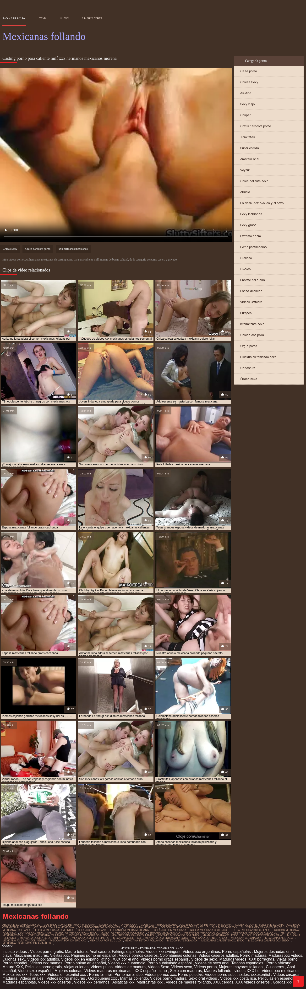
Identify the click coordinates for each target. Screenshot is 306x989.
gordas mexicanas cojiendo (250, 930)
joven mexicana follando (45, 935)
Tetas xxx (38, 975)
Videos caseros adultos (218, 955)
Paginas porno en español (94, 955)
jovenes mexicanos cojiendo (178, 935)
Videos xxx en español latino (86, 959)
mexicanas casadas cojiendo (268, 940)
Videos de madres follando (188, 982)
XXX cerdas (223, 982)
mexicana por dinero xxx (68, 940)
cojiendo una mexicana (140, 927)
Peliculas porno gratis (43, 967)
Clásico (245, 269)
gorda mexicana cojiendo (208, 930)
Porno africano (278, 963)
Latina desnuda (251, 291)
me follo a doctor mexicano (262, 935)
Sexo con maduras (186, 971)
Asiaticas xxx (123, 982)
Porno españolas (237, 952)
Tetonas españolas (247, 963)
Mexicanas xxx (14, 975)
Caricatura (247, 368)
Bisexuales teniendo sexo (258, 357)
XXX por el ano (126, 959)
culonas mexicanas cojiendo (261, 927)
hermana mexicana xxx (164, 932)
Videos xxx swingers (163, 952)
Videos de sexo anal (212, 963)
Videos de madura (130, 967)
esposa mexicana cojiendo (54, 930)
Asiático (245, 93)
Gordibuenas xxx (103, 978)
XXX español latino (151, 971)
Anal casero (99, 952)
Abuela (245, 192)
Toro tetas (247, 137)
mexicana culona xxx (246, 937)
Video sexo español (35, 971)
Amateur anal (249, 159)
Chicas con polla (252, 335)
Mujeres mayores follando (241, 967)
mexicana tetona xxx (182, 940)
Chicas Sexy (249, 82)
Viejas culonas (76, 967)
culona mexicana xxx (222, 927)
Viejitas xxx (59, 955)
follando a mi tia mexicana (129, 930)
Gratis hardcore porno (255, 126)
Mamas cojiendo (134, 978)
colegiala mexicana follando (182, 927)
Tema (43, 18)
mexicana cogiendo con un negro (44, 937)
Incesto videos (15, 952)
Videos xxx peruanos (92, 982)
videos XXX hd (247, 971)
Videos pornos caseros (138, 955)
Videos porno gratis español (165, 959)
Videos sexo (181, 967)
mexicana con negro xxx (209, 937)
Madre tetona (76, 952)
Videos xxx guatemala (126, 963)
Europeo (245, 313)
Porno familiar (100, 975)
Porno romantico (128, 975)
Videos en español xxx (67, 975)
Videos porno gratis (46, 952)
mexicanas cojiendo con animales (26, 943)
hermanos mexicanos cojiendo (206, 932)
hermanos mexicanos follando (254, 932)
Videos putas (102, 967)
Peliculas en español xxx (279, 978)
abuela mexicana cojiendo (21, 924)
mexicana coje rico (127, 937)
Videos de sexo (204, 959)
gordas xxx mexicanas (35, 932)
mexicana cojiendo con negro (166, 937)
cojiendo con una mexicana (54, 927)
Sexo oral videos (203, 978)
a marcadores (92, 18)
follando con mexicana (169, 930)
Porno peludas (190, 975)
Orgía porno (248, 346)
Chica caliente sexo (254, 181)
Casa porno (248, 71)
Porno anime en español (85, 963)
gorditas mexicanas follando (122, 932)
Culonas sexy (13, 959)
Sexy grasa (248, 225)
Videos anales (31, 978)
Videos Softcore (251, 302)
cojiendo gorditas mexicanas (99, 927)
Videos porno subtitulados (227, 975)
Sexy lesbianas (251, 214)
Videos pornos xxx (160, 975)
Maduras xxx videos (285, 955)
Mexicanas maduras (31, 955)
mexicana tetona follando (144, 940)
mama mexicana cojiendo (220, 935)
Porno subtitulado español (170, 963)
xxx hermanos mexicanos (73, 248)
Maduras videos (232, 959)
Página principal (14, 18)
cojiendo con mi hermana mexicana (205, 924)
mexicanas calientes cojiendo (222, 940)
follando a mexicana (91, 930)
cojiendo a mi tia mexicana (118, 924)
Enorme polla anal (253, 280)
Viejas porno (287, 959)
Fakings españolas (128, 952)
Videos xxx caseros (55, 982)
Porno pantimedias (253, 247)
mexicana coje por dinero (90, 937)
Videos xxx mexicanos (281, 971)
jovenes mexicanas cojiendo (88, 935)
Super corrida (249, 148)
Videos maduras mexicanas (108, 971)
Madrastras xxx (150, 982)
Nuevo (64, 18)
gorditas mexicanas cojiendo (76, 932)
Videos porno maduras (66, 978)
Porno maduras (253, 955)
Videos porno (205, 967)
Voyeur (245, 170)
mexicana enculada (279, 937)
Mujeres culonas (68, 971)
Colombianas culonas (178, 955)
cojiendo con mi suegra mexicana (259, 924)
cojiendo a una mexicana (159, 924)
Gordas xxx (283, 982)
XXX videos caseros (253, 982)
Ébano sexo (248, 379)
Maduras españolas (19, 982)
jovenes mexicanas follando (133, 935)
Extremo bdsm (250, 236)
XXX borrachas (261, 959)
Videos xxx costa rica (238, 978)
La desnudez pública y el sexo (262, 203)
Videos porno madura (168, 978)
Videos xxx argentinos (201, 952)
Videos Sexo (158, 967)
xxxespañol (261, 975)
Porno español (15, 963)
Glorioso (246, 258)
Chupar (245, 115)
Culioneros (275, 967)
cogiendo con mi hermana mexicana (69, 924)
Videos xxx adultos (43, 959)
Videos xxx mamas (46, 963)
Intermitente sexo (252, 324)
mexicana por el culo (105, 940)
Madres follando (218, 971)
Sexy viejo (247, 104)
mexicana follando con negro (24, 940)
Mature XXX (12, 967)
